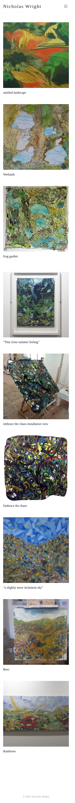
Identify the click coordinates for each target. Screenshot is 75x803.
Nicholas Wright (22, 6)
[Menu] (66, 6)
